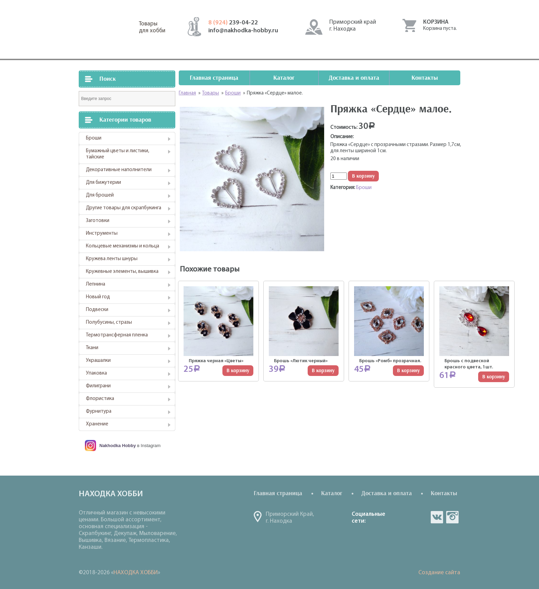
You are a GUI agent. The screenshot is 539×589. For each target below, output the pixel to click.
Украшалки (98, 360)
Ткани (92, 348)
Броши (93, 138)
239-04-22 (233, 23)
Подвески (97, 309)
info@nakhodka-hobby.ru (243, 30)
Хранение (97, 424)
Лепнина (95, 284)
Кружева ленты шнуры (112, 259)
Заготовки (97, 220)
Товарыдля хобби (152, 27)
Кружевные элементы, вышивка (122, 271)
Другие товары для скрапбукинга (123, 208)
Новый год (98, 297)
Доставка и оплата (354, 78)
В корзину (363, 176)
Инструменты (102, 233)
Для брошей (100, 195)
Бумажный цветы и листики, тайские (117, 154)
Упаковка (96, 373)
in (452, 517)
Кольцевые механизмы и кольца (122, 246)
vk (437, 517)
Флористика (100, 398)
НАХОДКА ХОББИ (135, 573)
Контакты (424, 78)
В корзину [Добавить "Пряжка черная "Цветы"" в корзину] (238, 370)
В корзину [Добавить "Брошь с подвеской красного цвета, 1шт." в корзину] (493, 377)
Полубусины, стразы (109, 322)
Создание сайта (439, 573)
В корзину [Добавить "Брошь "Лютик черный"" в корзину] (323, 370)
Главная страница (214, 78)
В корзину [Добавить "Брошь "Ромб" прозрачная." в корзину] (408, 370)
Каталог (284, 78)
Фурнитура (98, 411)
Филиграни (98, 386)
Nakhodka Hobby (117, 445)
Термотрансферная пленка (117, 335)
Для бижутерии (103, 182)
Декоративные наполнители (119, 170)
